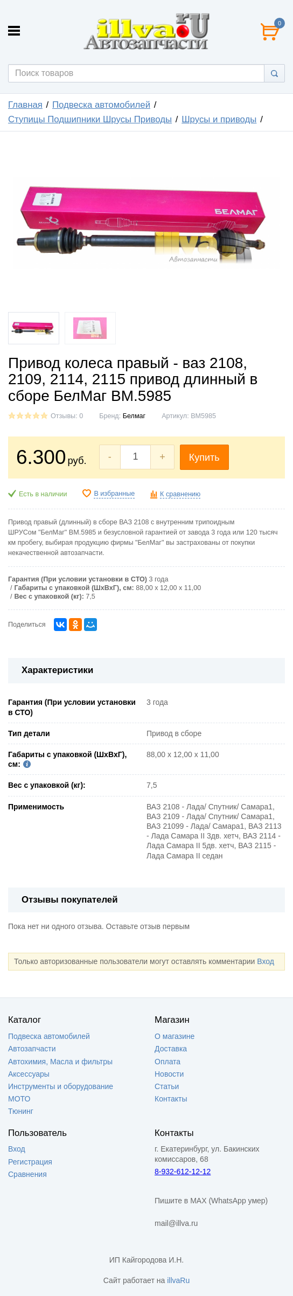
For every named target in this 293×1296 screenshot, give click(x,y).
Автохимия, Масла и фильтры (60, 1061)
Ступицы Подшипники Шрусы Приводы (90, 119)
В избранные (114, 493)
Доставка (171, 1048)
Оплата (167, 1061)
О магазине (174, 1036)
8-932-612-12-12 (183, 1171)
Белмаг (134, 416)
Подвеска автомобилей (101, 105)
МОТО (19, 1098)
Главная (25, 105)
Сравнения (27, 1174)
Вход (265, 961)
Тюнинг (20, 1111)
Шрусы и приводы (219, 119)
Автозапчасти (31, 1048)
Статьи (167, 1086)
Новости (169, 1074)
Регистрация (30, 1162)
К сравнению (180, 494)
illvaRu (178, 1280)
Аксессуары (29, 1074)
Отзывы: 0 (67, 416)
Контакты (171, 1098)
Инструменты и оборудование (60, 1086)
